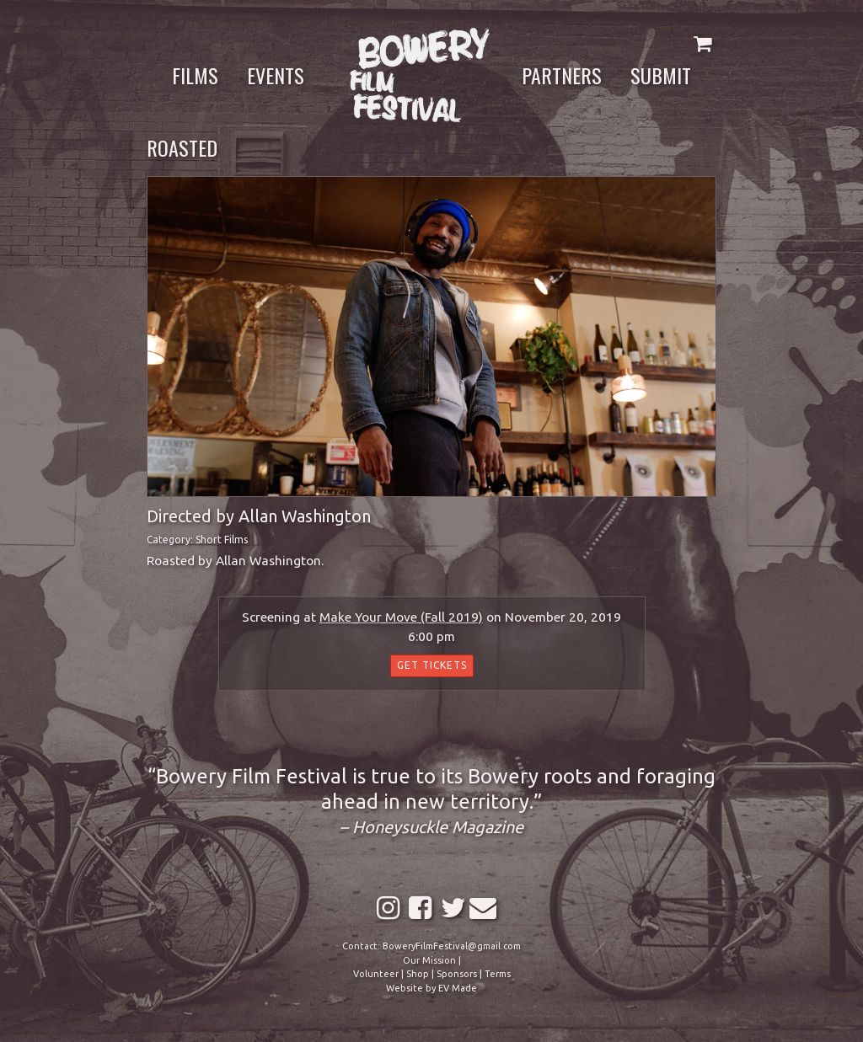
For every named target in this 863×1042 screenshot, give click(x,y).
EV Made (457, 988)
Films (195, 75)
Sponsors (457, 974)
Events (275, 75)
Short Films (222, 539)
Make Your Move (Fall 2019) (401, 617)
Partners (562, 75)
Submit (660, 75)
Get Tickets (432, 665)
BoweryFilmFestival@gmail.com (452, 946)
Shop (417, 974)
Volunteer (376, 974)
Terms (498, 974)
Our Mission (429, 960)
